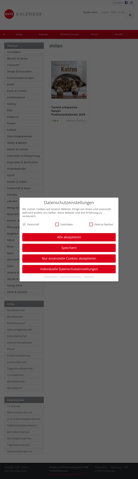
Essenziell (30, 224)
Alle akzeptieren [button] (69, 237)
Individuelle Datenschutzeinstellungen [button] (69, 269)
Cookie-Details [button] (51, 277)
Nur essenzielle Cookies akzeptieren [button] (69, 258)
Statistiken (64, 224)
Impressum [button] (89, 277)
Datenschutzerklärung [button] (70, 277)
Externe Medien (101, 224)
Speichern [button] (69, 248)
